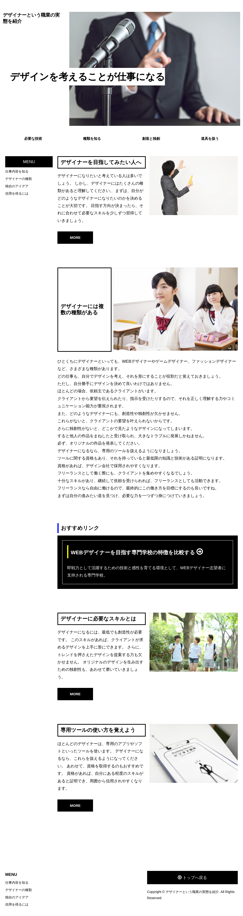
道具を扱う (210, 138)
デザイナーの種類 (18, 179)
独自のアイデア (16, 186)
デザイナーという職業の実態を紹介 (31, 18)
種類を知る (92, 138)
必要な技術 (33, 138)
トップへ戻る (195, 877)
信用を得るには (16, 193)
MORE (75, 237)
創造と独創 (151, 138)
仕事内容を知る (16, 171)
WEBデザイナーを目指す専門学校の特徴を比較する (133, 552)
